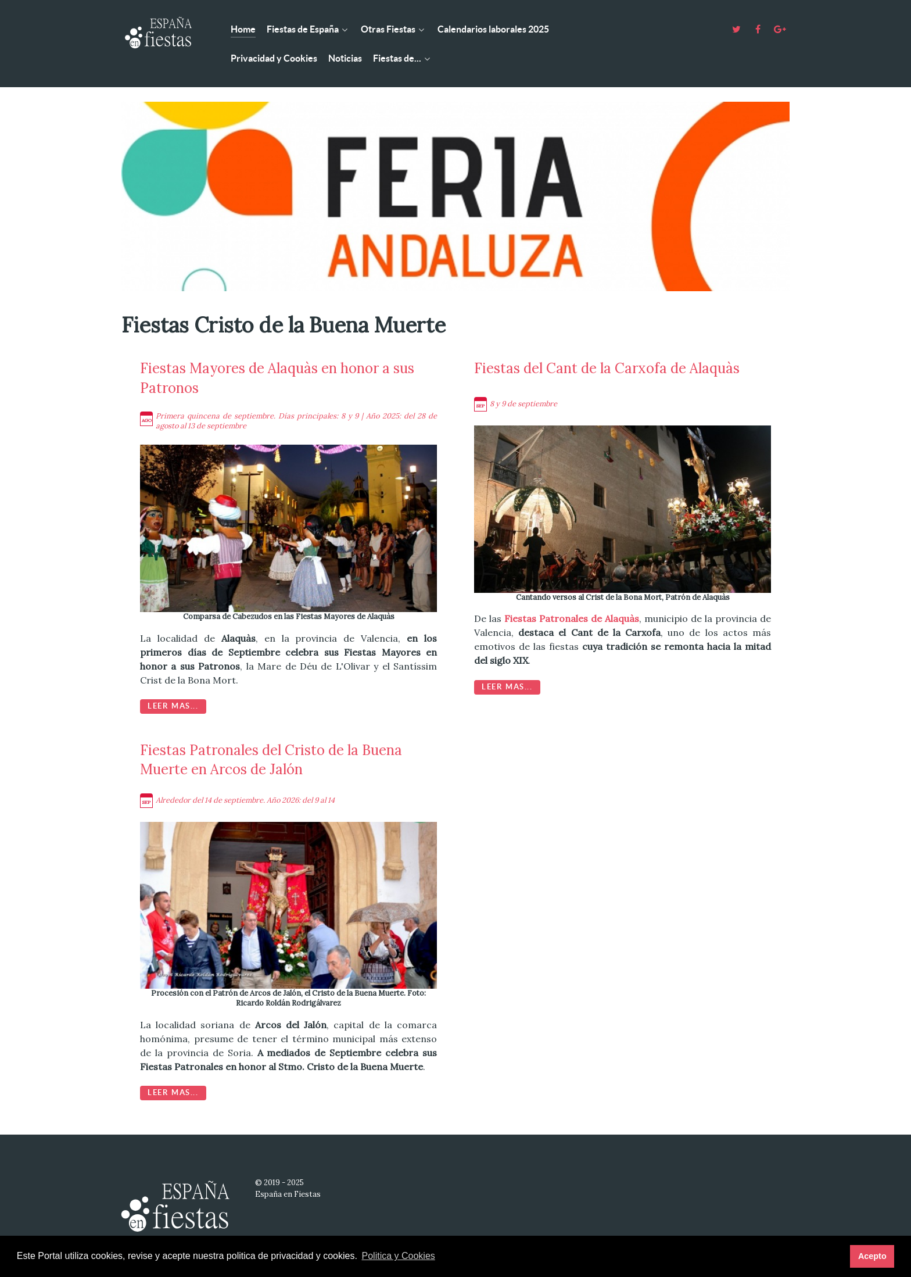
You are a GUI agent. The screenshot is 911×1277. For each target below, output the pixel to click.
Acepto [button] (872, 1256)
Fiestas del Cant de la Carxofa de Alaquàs (607, 368)
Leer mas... (173, 706)
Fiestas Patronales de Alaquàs (571, 618)
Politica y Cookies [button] (398, 1256)
